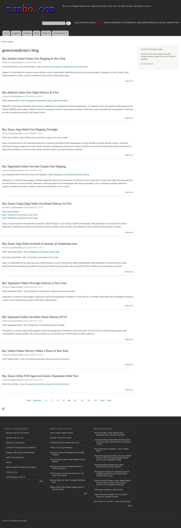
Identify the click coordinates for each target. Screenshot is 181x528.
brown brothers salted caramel (61, 433)
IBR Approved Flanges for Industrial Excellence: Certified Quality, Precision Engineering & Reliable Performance (112, 474)
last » (109, 400)
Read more (129, 81)
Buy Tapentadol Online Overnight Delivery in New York (34, 283)
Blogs (36, 33)
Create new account (88, 23)
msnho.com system (19, 521)
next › (103, 400)
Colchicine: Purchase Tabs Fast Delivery (21, 448)
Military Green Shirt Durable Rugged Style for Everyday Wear (67, 488)
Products (27, 33)
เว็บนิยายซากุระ (11, 472)
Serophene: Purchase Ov (15, 443)
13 (89, 400)
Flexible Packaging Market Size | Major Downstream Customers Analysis (108, 466)
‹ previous (37, 400)
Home (6, 33)
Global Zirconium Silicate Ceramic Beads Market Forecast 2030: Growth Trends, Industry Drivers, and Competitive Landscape (112, 483)
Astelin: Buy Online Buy (14, 457)
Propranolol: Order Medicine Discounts (64, 443)
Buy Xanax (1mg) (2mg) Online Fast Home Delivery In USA (37, 203)
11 (75, 400)
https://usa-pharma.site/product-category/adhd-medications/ (44, 101)
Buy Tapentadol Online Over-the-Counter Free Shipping (34, 166)
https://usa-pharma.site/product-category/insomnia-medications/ (62, 67)
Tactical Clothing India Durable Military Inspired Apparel (67, 461)
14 (96, 400)
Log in (76, 23)
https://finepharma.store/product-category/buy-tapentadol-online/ (50, 291)
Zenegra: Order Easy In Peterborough (20, 453)
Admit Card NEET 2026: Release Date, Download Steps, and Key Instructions (109, 434)
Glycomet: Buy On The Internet (17, 433)
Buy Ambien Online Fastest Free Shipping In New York (33, 58)
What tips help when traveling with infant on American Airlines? (66, 467)
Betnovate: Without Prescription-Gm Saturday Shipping (67, 454)
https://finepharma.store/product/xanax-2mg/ (20, 218)
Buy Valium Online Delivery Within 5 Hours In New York (35, 350)
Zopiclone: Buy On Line (14, 438)
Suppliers (16, 33)
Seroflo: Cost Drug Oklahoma (61, 448)
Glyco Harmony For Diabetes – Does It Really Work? (111, 450)
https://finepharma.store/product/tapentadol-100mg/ (68, 174)
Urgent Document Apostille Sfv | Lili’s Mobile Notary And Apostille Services (110, 496)
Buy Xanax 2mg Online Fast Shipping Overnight (30, 129)
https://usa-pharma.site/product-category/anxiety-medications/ (45, 359)
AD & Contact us (147, 64)
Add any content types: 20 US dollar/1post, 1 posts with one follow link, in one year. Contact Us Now (141, 23)
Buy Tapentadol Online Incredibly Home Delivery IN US (34, 317)
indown (8, 462)
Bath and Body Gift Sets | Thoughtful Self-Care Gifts (67, 481)
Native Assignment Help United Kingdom (21, 467)
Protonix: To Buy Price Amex (60, 438)
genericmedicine (17, 63)
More (41, 481)
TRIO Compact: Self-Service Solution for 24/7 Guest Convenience (67, 474)
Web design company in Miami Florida (108, 490)
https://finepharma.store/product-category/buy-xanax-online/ (44, 138)
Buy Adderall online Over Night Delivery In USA (30, 92)
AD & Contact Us (60, 33)
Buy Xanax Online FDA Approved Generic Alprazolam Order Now (40, 375)
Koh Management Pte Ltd (15, 477)
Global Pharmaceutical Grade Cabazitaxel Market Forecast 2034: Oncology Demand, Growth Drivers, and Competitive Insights (112, 458)
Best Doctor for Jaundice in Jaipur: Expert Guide (112, 501)
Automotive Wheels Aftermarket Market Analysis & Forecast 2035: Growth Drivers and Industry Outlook (112, 442)
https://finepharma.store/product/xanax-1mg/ (20, 215)
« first (28, 400)
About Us (46, 33)
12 (82, 400)
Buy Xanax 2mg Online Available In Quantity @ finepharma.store (39, 243)
